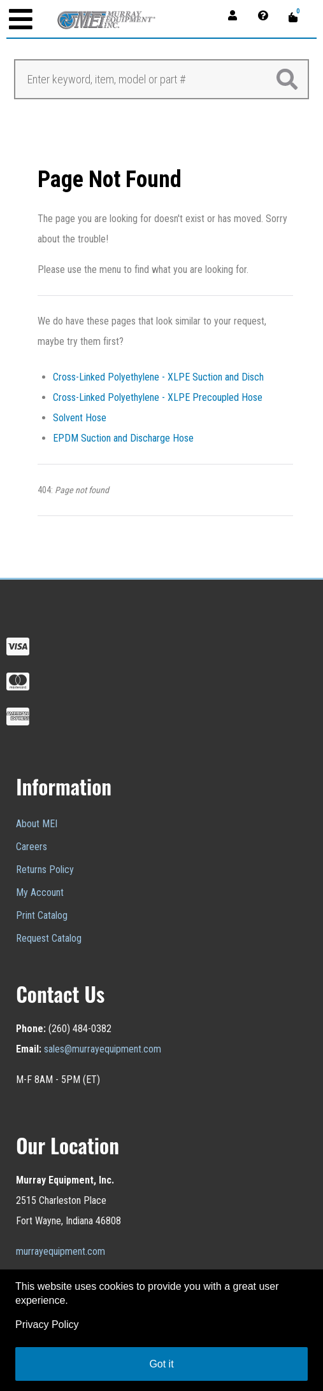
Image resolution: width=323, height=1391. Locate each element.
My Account (40, 892)
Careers (31, 847)
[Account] (236, 15)
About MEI (36, 824)
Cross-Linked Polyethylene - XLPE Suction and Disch (158, 377)
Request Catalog (49, 938)
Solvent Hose (79, 418)
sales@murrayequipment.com (102, 1049)
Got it (161, 1364)
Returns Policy (45, 869)
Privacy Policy (47, 1324)
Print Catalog (42, 915)
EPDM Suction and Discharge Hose (123, 438)
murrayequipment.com (60, 1251)
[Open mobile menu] (20, 20)
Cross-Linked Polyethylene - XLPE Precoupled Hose (157, 397)
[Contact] (267, 15)
